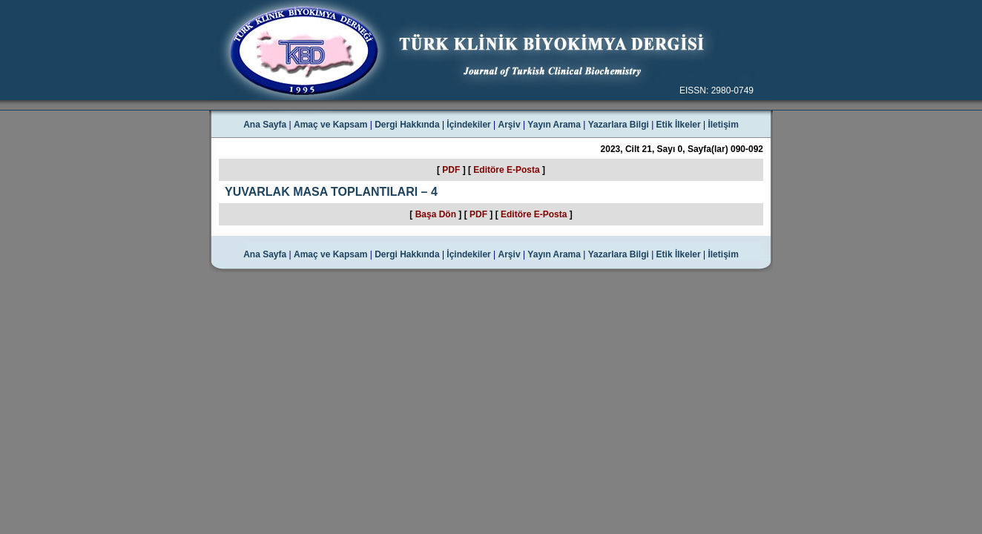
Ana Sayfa (264, 124)
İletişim (723, 124)
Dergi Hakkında (407, 124)
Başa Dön (435, 214)
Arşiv (509, 124)
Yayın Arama (554, 124)
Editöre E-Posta (506, 170)
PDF (451, 170)
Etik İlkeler (678, 124)
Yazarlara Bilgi (618, 124)
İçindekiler (468, 124)
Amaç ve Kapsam (330, 124)
